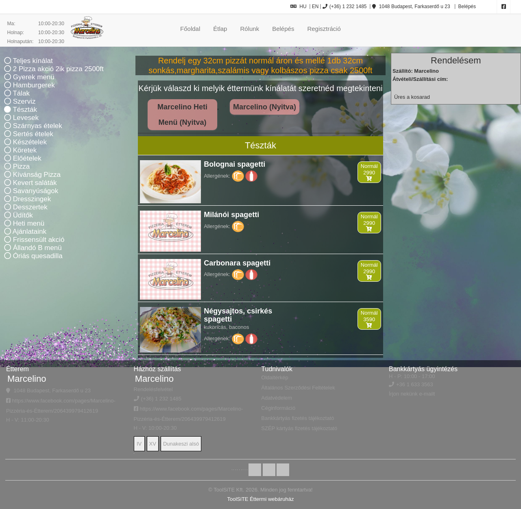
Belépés (466, 6)
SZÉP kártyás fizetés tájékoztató (299, 428)
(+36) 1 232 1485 (345, 6)
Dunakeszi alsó (181, 444)
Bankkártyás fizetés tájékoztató (297, 418)
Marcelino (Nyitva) (264, 107)
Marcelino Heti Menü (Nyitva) (182, 114)
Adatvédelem (276, 398)
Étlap (220, 28)
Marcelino (26, 379)
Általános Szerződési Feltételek (298, 388)
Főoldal (190, 28)
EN (315, 6)
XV (152, 444)
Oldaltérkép (274, 377)
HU (298, 6)
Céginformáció (278, 408)
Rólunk (249, 28)
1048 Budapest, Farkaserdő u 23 (411, 6)
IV (139, 444)
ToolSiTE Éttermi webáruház (260, 499)
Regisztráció (324, 28)
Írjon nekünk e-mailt (412, 394)
